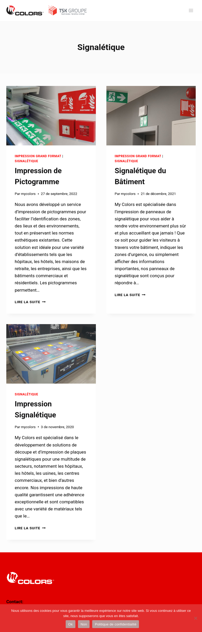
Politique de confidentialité (115, 624)
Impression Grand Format (38, 156)
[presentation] (51, 115)
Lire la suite (30, 302)
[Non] (195, 618)
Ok (70, 624)
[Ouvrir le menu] (191, 10)
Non (84, 624)
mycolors (28, 194)
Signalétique (26, 161)
